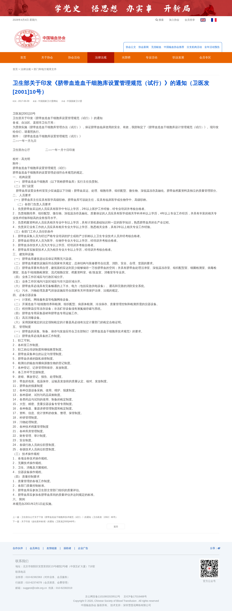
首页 (23, 57)
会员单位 (35, 548)
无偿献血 (156, 47)
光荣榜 (126, 57)
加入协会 (174, 19)
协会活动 (74, 57)
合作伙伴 (18, 548)
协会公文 (131, 47)
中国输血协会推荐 (174, 47)
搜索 (160, 19)
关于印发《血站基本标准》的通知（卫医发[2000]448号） (49, 521)
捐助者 (67, 548)
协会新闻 (143, 47)
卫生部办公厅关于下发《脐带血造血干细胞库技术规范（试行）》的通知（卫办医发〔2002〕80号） (69, 517)
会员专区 (205, 57)
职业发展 (178, 57)
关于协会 (47, 57)
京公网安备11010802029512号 (104, 596)
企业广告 (83, 548)
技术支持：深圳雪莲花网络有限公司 (130, 605)
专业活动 (151, 57)
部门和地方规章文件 (45, 69)
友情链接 (52, 548)
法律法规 (101, 57)
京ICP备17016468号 (135, 596)
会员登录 (190, 19)
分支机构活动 (194, 47)
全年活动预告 (212, 47)
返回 (116, 526)
